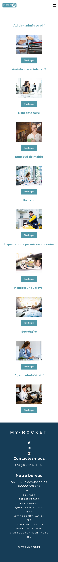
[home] (9, 5)
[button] (53, 5)
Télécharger (29, 60)
